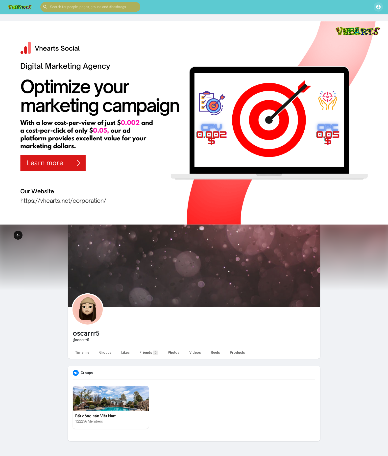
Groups (105, 353)
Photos (173, 353)
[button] (90, 7)
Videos (195, 353)
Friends (149, 353)
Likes (125, 353)
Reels (215, 353)
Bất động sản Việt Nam (96, 416)
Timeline (82, 353)
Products (237, 353)
